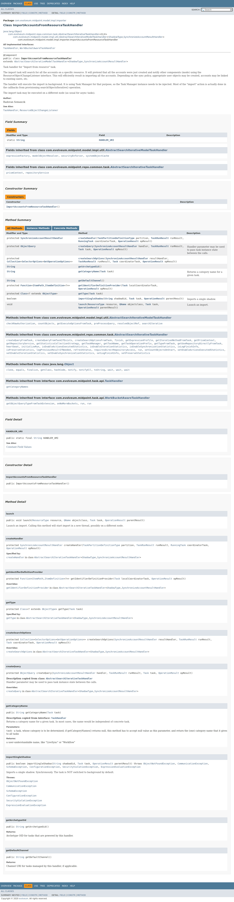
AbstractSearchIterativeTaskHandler (137, 167)
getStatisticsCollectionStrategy (57, 343)
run (140, 350)
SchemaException (16, 767)
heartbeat (12, 346)
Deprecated (53, 3)
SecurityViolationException (80, 767)
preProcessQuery (104, 323)
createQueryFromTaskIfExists (53, 340)
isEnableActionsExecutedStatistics (64, 346)
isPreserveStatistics (20, 350)
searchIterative (152, 323)
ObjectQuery (28, 246)
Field (24, 13)
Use (36, 3)
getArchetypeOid (88, 266)
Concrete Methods (65, 228)
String (20, 140)
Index (65, 3)
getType (83, 293)
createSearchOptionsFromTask (93, 340)
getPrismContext (204, 340)
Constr (33, 13)
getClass (46, 370)
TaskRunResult (160, 238)
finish (119, 340)
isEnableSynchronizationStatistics (152, 346)
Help (72, 3)
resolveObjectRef (128, 323)
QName (122, 304)
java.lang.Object (12, 31)
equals (20, 370)
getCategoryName (88, 271)
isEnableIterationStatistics (108, 346)
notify (72, 370)
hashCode (59, 370)
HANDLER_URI (106, 140)
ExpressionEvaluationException (121, 767)
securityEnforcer (72, 156)
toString (99, 370)
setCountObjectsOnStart (160, 350)
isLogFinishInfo (188, 346)
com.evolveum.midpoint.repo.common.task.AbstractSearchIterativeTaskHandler (53, 34)
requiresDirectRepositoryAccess (114, 350)
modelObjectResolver (45, 156)
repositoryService (37, 172)
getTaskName (111, 343)
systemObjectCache (97, 156)
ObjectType (49, 293)
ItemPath (38, 285)
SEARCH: (196, 10)
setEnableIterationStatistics (25, 353)
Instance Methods (38, 228)
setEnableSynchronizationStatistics (70, 353)
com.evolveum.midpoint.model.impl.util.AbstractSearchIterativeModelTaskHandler (60, 37)
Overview (6, 3)
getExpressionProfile (139, 340)
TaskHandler (10, 48)
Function (25, 285)
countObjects (46, 323)
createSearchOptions (91, 258)
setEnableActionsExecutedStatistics (201, 350)
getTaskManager (91, 343)
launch (82, 304)
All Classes (7, 9)
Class (23, 293)
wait (110, 370)
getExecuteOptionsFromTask (74, 323)
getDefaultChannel (90, 280)
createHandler (87, 238)
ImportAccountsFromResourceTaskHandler (31, 206)
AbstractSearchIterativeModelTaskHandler (41, 61)
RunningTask (85, 241)
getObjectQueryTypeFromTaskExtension (30, 403)
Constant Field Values (19, 447)
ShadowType (116, 37)
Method (43, 13)
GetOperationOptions (57, 261)
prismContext (14, 172)
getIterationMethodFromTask (173, 340)
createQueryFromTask (19, 340)
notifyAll (85, 370)
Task (81, 249)
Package (17, 3)
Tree (42, 3)
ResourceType (96, 304)
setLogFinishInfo (108, 353)
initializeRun (30, 346)
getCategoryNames (17, 386)
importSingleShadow (90, 298)
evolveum (23, 898)
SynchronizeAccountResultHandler (143, 37)
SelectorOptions (32, 261)
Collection (13, 261)
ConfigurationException (45, 767)
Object (69, 364)
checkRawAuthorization (20, 323)
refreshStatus (82, 350)
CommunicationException (193, 763)
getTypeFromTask (164, 343)
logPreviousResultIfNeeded (53, 350)
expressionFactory (18, 156)
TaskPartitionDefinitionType (116, 238)
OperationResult (128, 241)
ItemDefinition (54, 285)
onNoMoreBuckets (67, 403)
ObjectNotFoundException (159, 763)
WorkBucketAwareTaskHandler (37, 48)
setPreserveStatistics (135, 353)
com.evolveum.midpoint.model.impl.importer (40, 20)
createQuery (85, 246)
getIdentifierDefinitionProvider (99, 285)
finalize (32, 370)
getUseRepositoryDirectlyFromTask (199, 343)
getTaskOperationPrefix (136, 343)
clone (9, 370)
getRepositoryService (20, 343)
